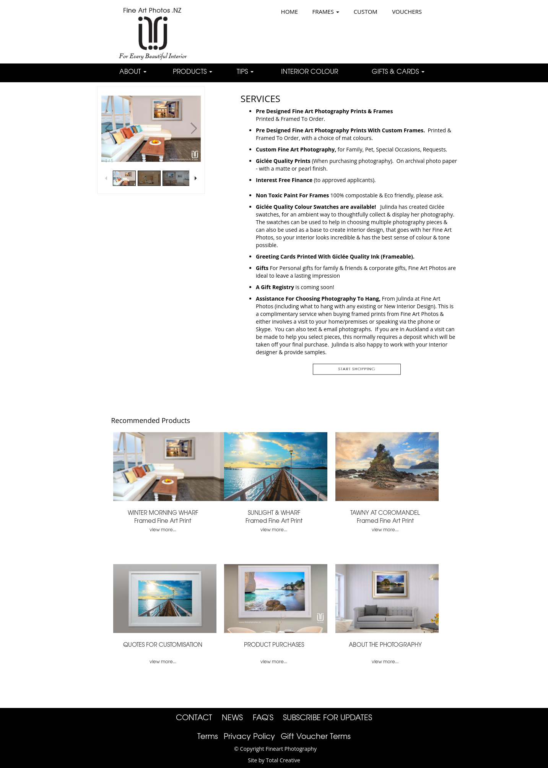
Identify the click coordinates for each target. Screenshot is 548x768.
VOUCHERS (407, 11)
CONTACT (194, 716)
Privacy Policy (249, 735)
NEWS (232, 716)
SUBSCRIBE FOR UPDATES (327, 716)
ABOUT (132, 71)
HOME (289, 11)
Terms (207, 735)
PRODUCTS (192, 71)
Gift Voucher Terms (316, 735)
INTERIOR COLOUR (309, 71)
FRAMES (325, 11)
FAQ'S (263, 716)
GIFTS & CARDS (398, 71)
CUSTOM (365, 11)
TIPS (245, 71)
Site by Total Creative (274, 760)
